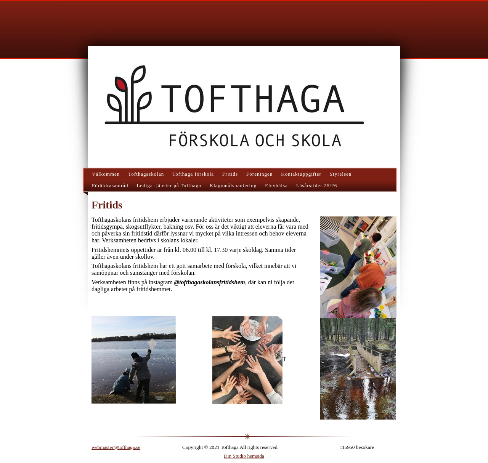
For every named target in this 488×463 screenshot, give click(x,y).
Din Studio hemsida (244, 456)
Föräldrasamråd (110, 185)
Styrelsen (341, 174)
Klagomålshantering (233, 185)
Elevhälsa (276, 185)
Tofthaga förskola (193, 174)
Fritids (230, 174)
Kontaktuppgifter (301, 174)
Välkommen (106, 174)
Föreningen (259, 174)
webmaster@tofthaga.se (116, 447)
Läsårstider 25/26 (316, 185)
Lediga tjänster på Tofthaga (169, 185)
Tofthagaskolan (146, 174)
